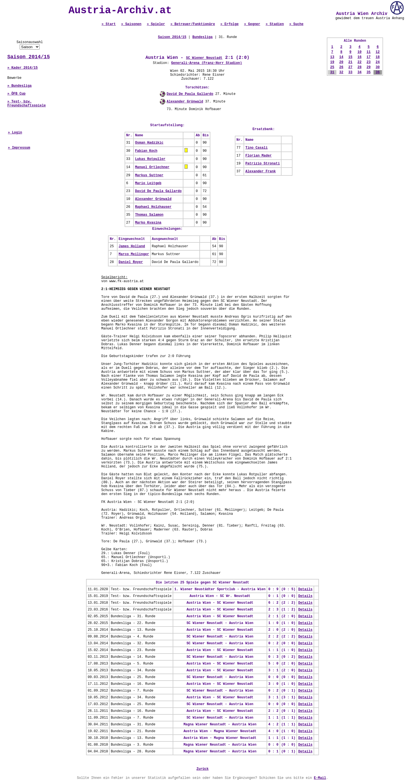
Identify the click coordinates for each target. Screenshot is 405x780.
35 (368, 72)
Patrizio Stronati (262, 164)
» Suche (296, 24)
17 (368, 57)
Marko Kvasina (148, 223)
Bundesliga (202, 37)
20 (341, 62)
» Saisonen (131, 24)
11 (368, 52)
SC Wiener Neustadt (204, 58)
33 (350, 72)
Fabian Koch (146, 151)
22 (359, 62)
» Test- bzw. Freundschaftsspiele (26, 104)
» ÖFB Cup (16, 94)
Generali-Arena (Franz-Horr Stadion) (206, 63)
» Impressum (19, 148)
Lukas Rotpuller (150, 159)
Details (305, 589)
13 (332, 57)
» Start (109, 24)
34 (359, 72)
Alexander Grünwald (185, 102)
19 (332, 62)
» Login (15, 133)
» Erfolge (229, 24)
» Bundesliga (19, 86)
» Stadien (275, 24)
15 (350, 57)
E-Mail (320, 778)
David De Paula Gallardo (190, 94)
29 (368, 67)
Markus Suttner (149, 175)
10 (359, 52)
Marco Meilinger (134, 254)
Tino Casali (256, 148)
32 (341, 72)
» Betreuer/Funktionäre (192, 24)
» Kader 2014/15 (22, 68)
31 (332, 72)
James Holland (132, 246)
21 (350, 62)
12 (378, 52)
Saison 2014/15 (28, 57)
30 (378, 67)
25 (332, 67)
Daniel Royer (131, 262)
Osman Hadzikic (149, 143)
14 (341, 57)
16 (359, 57)
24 (378, 62)
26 (341, 67)
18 (378, 57)
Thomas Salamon (149, 215)
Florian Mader (258, 156)
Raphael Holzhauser (153, 207)
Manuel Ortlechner (152, 167)
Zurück (202, 769)
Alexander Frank (260, 171)
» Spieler (156, 24)
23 (368, 62)
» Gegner (252, 24)
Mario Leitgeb (148, 183)
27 (350, 67)
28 (359, 67)
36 (378, 72)
